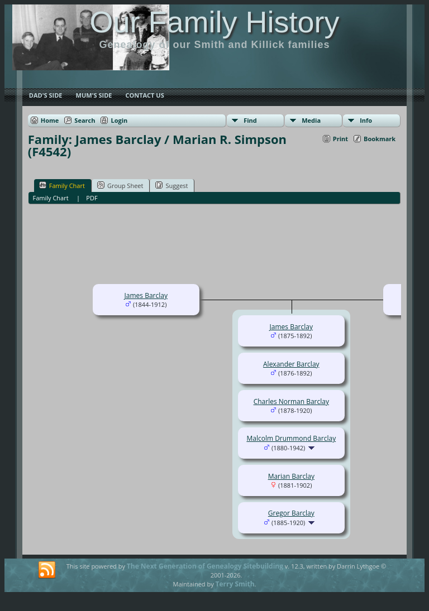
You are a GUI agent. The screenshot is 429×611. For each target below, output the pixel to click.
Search (84, 120)
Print (340, 138)
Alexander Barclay (291, 364)
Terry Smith (235, 584)
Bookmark (379, 138)
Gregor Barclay (291, 513)
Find (250, 120)
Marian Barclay (291, 476)
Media (311, 120)
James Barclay (146, 295)
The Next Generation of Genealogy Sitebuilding (205, 566)
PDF (91, 198)
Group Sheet (120, 185)
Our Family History (214, 22)
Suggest (171, 185)
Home (50, 120)
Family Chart (62, 185)
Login (119, 120)
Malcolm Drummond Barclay (291, 438)
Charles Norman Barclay (291, 401)
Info (366, 120)
